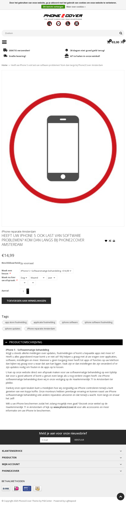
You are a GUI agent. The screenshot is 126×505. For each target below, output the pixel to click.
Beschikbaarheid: (10, 262)
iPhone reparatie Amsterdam (19, 231)
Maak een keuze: (7, 272)
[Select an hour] (24, 282)
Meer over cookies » (76, 7)
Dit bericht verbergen (53, 7)
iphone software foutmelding (98, 322)
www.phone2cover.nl (65, 407)
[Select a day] (24, 277)
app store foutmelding (15, 322)
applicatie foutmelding (44, 322)
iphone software (70, 322)
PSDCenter (47, 501)
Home (5, 65)
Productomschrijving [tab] (23, 342)
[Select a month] (38, 277)
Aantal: (5, 290)
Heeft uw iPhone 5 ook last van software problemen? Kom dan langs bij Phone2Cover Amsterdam (57, 65)
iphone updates (12, 328)
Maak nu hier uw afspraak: (9, 279)
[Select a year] (52, 277)
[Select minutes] (32, 282)
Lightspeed (71, 501)
